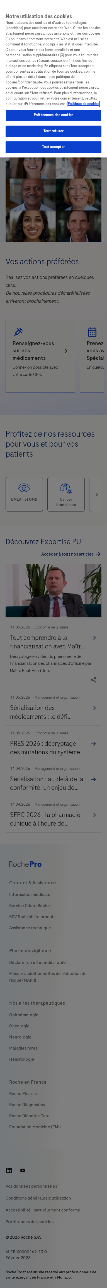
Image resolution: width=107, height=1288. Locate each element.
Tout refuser (53, 131)
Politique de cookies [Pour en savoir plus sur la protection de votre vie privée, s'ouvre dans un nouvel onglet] (83, 103)
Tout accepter (53, 146)
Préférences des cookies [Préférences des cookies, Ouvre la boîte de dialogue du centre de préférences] (53, 115)
